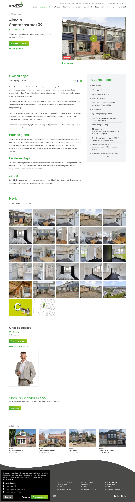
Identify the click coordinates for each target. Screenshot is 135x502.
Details (23, 81)
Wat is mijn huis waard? (99, 3)
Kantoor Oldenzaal (64, 482)
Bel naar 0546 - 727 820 (18, 346)
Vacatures (123, 3)
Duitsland (88, 7)
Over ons (111, 7)
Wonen (57, 7)
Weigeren (26, 497)
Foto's (11, 203)
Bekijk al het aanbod (16, 14)
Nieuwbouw (99, 7)
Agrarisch (77, 7)
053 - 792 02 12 (91, 489)
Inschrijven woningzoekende (81, 3)
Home (34, 7)
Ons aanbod (45, 7)
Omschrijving (14, 81)
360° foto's (26, 203)
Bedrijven (66, 7)
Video (18, 203)
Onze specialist (16, 49)
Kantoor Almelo (111, 482)
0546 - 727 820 (115, 489)
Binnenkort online (65, 3)
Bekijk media (67, 63)
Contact (122, 7)
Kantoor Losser (87, 482)
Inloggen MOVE (113, 3)
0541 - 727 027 (67, 489)
